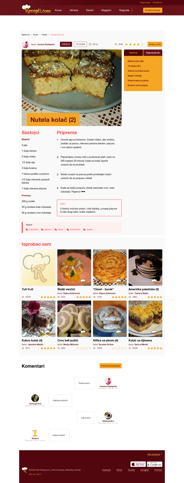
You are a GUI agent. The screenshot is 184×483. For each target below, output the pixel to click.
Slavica (35, 438)
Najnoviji (133, 52)
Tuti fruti (38, 273)
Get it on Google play (154, 464)
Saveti (89, 10)
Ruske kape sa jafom (138, 80)
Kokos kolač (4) (38, 325)
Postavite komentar (110, 365)
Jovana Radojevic (46, 44)
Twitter (119, 470)
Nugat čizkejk (135, 75)
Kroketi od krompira (138, 85)
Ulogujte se (157, 3)
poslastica (75, 229)
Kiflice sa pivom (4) (110, 325)
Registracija (145, 3)
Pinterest (158, 470)
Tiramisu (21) (134, 66)
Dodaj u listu (155, 44)
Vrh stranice (154, 454)
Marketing (69, 470)
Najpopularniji (153, 52)
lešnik (60, 229)
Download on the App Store (138, 464)
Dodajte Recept (152, 10)
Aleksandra (108, 421)
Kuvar (58, 10)
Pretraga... (137, 10)
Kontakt (78, 470)
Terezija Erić (35, 403)
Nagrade (124, 10)
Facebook (106, 470)
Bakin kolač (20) (135, 61)
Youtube (131, 470)
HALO (38, 474)
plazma (48, 229)
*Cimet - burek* (110, 273)
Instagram (145, 470)
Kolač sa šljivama (145, 325)
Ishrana (74, 10)
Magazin (106, 10)
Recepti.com (36, 9)
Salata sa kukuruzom (138, 71)
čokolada (33, 229)
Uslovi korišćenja (57, 470)
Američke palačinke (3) (145, 273)
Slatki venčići (74, 273)
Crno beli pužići (74, 325)
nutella (90, 229)
